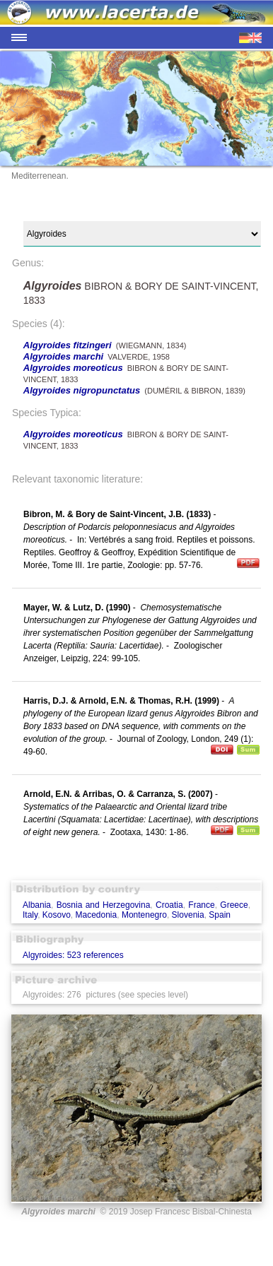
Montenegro (144, 915)
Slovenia (188, 915)
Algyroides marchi (63, 356)
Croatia (169, 905)
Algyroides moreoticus (73, 367)
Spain (220, 915)
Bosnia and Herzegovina (104, 905)
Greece (234, 905)
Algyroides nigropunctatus (81, 390)
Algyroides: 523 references (73, 955)
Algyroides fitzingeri (67, 345)
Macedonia (96, 915)
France (201, 905)
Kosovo (56, 915)
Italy (30, 915)
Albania (37, 905)
